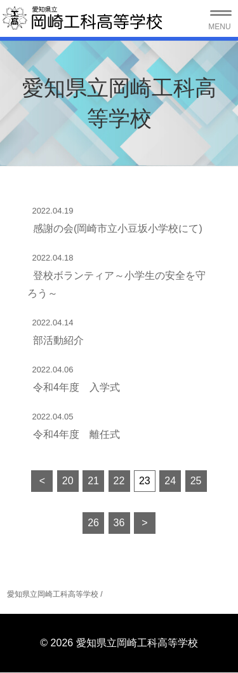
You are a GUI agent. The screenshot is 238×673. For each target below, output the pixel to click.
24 (170, 480)
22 (119, 480)
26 (93, 522)
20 (68, 480)
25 (196, 480)
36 (119, 522)
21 (93, 480)
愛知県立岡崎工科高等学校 (52, 594)
